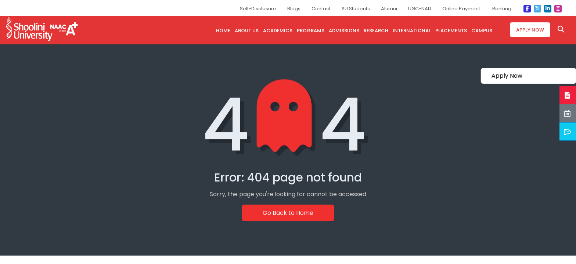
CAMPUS (481, 30)
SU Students (356, 8)
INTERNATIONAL (412, 30)
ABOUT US (247, 30)
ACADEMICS (277, 30)
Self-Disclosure (258, 8)
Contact (321, 8)
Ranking (501, 8)
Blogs (293, 8)
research (376, 30)
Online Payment (461, 8)
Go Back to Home (288, 213)
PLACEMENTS (451, 30)
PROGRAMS (310, 30)
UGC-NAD (419, 8)
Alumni (389, 8)
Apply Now (530, 29)
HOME (223, 30)
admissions (344, 30)
